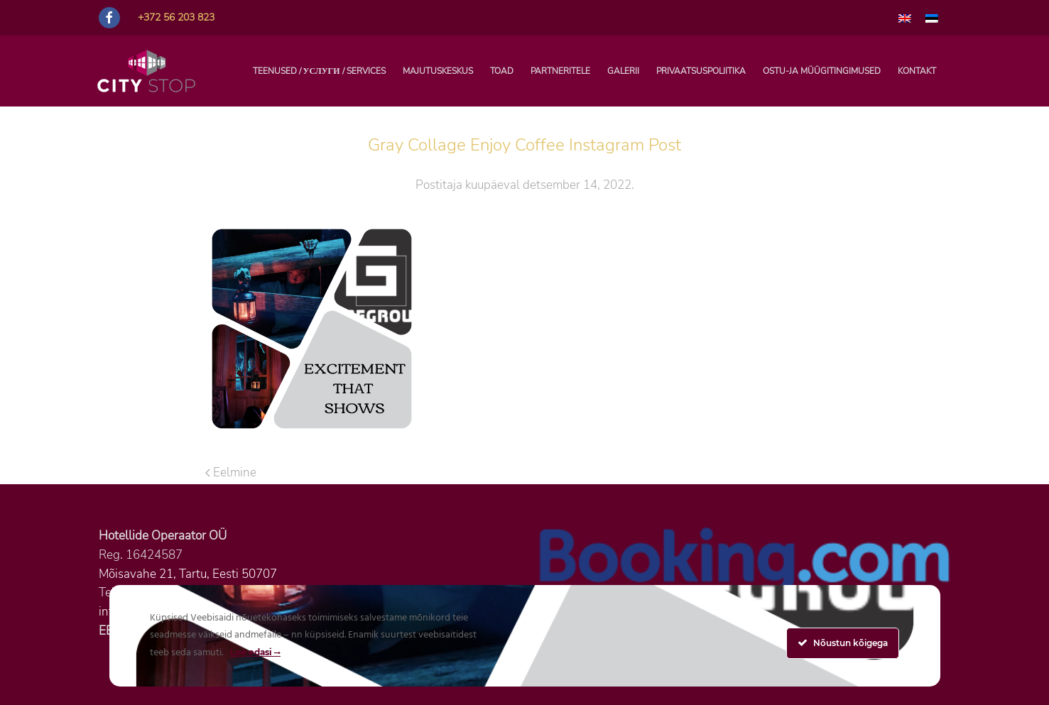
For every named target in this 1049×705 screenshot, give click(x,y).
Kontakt (917, 71)
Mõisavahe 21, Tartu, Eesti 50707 (188, 574)
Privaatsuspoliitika (701, 71)
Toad (501, 71)
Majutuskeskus (438, 71)
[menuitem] (904, 18)
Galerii (623, 71)
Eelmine (230, 472)
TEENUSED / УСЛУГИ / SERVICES (319, 71)
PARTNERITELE (560, 71)
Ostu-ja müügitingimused (822, 71)
